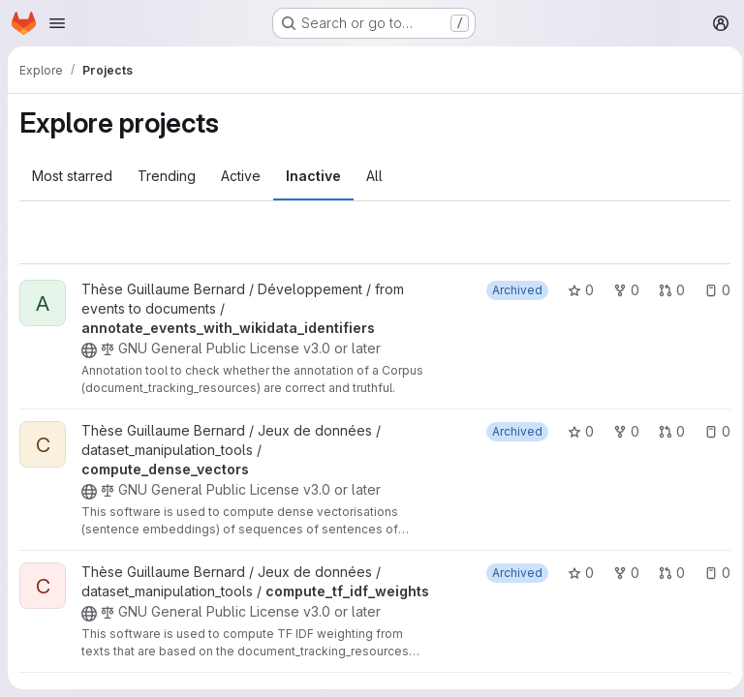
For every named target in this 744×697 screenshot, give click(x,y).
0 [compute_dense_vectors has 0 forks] (620, 431)
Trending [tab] (167, 175)
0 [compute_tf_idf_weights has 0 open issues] (711, 572)
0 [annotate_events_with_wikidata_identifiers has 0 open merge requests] (666, 290)
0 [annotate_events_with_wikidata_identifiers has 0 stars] (575, 290)
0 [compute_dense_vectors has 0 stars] (575, 431)
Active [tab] (241, 175)
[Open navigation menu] (57, 23)
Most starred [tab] (72, 175)
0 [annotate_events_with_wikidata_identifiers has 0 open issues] (711, 290)
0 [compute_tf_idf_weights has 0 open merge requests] (666, 572)
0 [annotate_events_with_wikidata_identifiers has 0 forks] (620, 290)
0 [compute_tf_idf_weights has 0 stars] (575, 572)
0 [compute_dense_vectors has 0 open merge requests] (666, 431)
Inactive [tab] (313, 175)
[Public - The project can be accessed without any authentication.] (89, 350)
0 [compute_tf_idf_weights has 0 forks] (620, 572)
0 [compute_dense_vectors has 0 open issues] (711, 431)
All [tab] (374, 175)
